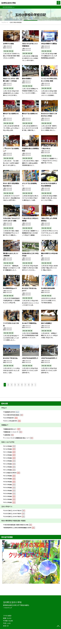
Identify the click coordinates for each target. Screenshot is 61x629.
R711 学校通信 (10, 470)
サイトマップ (8, 608)
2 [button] (8, 385)
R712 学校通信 (10, 467)
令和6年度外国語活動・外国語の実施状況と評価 (18, 525)
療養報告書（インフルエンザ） (13, 432)
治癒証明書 (9, 435)
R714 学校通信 (10, 461)
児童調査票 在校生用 (11, 412)
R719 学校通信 (10, 446)
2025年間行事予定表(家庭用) (13, 415)
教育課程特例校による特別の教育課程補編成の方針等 (19, 527)
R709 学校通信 (10, 479)
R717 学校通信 (10, 452)
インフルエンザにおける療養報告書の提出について (18, 438)
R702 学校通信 (10, 499)
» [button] (35, 385)
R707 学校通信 (10, 484)
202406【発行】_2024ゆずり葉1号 (14, 516)
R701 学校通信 (10, 502)
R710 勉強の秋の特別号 (12, 473)
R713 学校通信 (10, 464)
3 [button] (11, 385)
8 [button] (28, 385)
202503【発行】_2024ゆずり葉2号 (14, 513)
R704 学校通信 (10, 493)
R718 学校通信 (10, 449)
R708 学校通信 (10, 482)
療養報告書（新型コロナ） (12, 429)
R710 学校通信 (10, 476)
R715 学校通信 (10, 458)
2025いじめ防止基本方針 (12, 421)
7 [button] (25, 385)
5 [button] (18, 385)
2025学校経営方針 (10, 418)
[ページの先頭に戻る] (58, 626)
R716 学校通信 (10, 455)
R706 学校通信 (10, 487)
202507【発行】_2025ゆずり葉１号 (14, 510)
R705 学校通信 (10, 490)
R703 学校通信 (10, 496)
